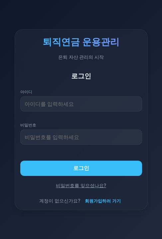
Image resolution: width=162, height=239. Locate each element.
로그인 (81, 168)
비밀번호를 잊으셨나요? (81, 185)
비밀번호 (28, 124)
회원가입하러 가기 (102, 200)
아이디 (26, 91)
